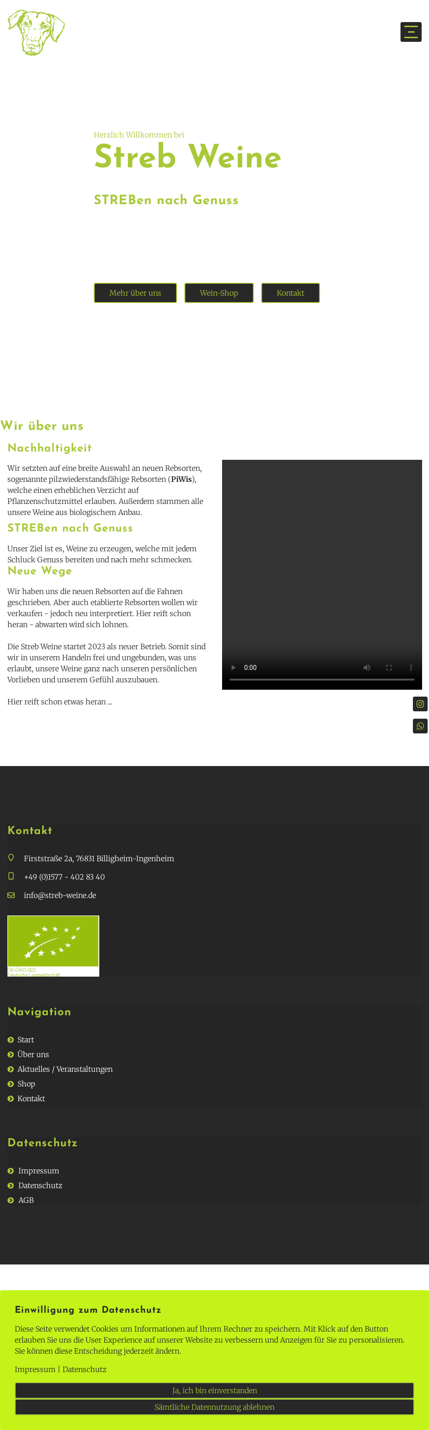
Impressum (38, 1170)
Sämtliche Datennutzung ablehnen (214, 1407)
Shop (26, 1083)
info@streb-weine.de (60, 895)
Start (25, 1039)
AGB (26, 1200)
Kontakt (290, 292)
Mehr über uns (135, 292)
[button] (15, 858)
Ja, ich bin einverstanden (214, 1390)
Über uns (33, 1054)
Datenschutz (40, 1185)
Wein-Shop (219, 292)
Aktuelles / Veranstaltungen (65, 1069)
